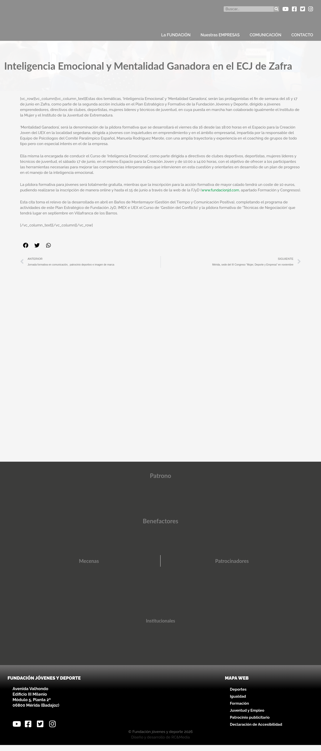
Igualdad (238, 702)
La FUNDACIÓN (176, 35)
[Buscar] (276, 9)
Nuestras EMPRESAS (220, 35)
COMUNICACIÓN (265, 35)
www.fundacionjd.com (220, 190)
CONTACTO (302, 35)
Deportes (238, 695)
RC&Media (180, 743)
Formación (239, 709)
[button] (25, 251)
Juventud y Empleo (247, 716)
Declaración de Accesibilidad (256, 730)
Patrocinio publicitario (250, 723)
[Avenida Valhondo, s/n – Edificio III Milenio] (160, 706)
